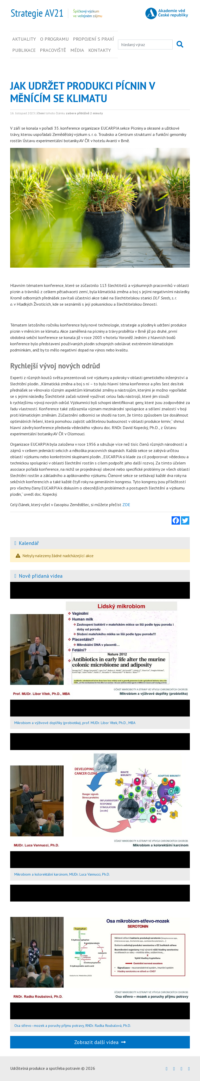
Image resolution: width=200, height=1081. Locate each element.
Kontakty (99, 50)
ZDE (126, 504)
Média (77, 50)
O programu (54, 39)
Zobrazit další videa (100, 1042)
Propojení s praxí (93, 39)
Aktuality (24, 39)
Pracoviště (53, 50)
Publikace (24, 50)
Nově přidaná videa (41, 576)
